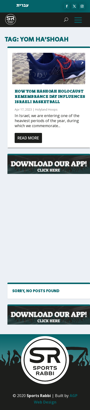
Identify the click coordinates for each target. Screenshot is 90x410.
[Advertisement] (45, 228)
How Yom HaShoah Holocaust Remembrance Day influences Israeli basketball (50, 96)
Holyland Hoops (46, 109)
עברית (22, 5)
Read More (28, 138)
